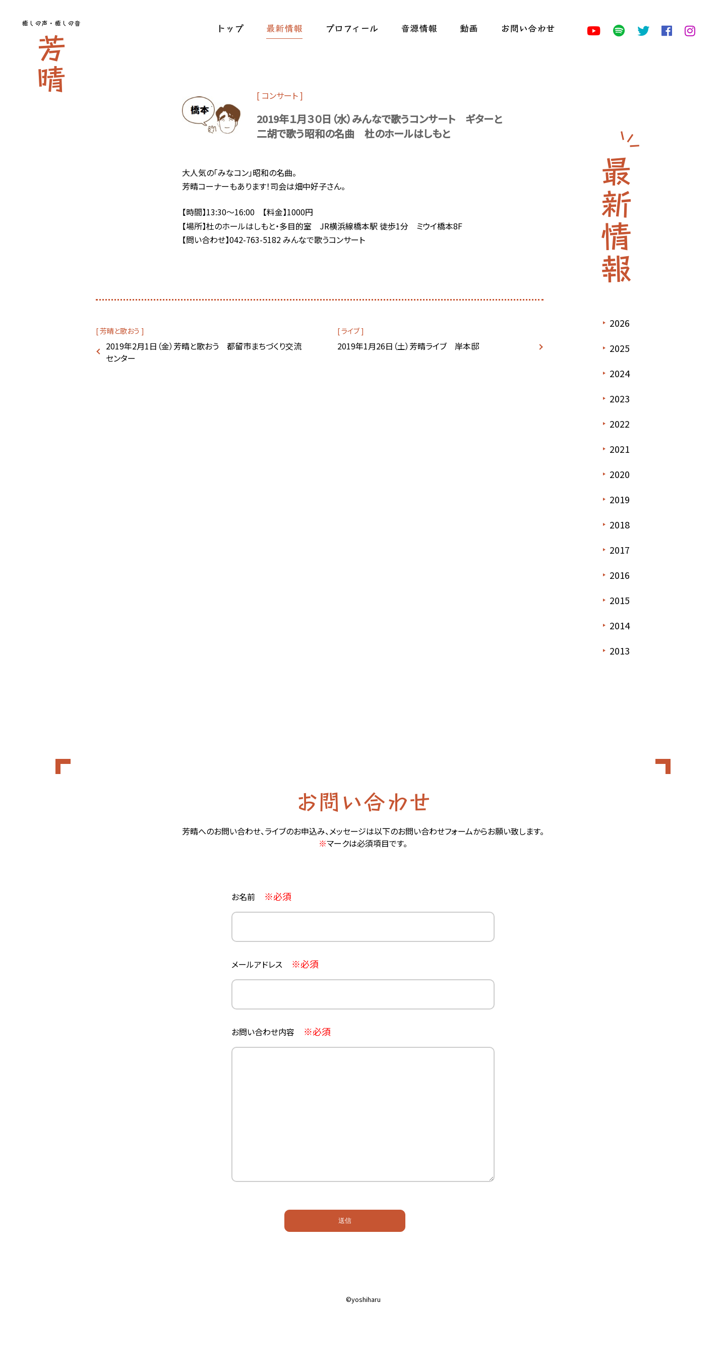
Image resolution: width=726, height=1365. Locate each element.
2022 (620, 423)
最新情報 (284, 27)
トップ (230, 27)
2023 (620, 398)
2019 (620, 499)
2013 (620, 650)
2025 (620, 347)
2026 (620, 322)
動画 (469, 27)
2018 (620, 524)
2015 (620, 600)
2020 (620, 474)
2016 (620, 574)
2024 (620, 373)
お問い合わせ (528, 27)
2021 (620, 448)
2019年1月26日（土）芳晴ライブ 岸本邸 (408, 346)
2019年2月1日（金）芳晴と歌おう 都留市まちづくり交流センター (203, 352)
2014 (620, 625)
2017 (620, 549)
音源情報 (419, 27)
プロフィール (351, 27)
